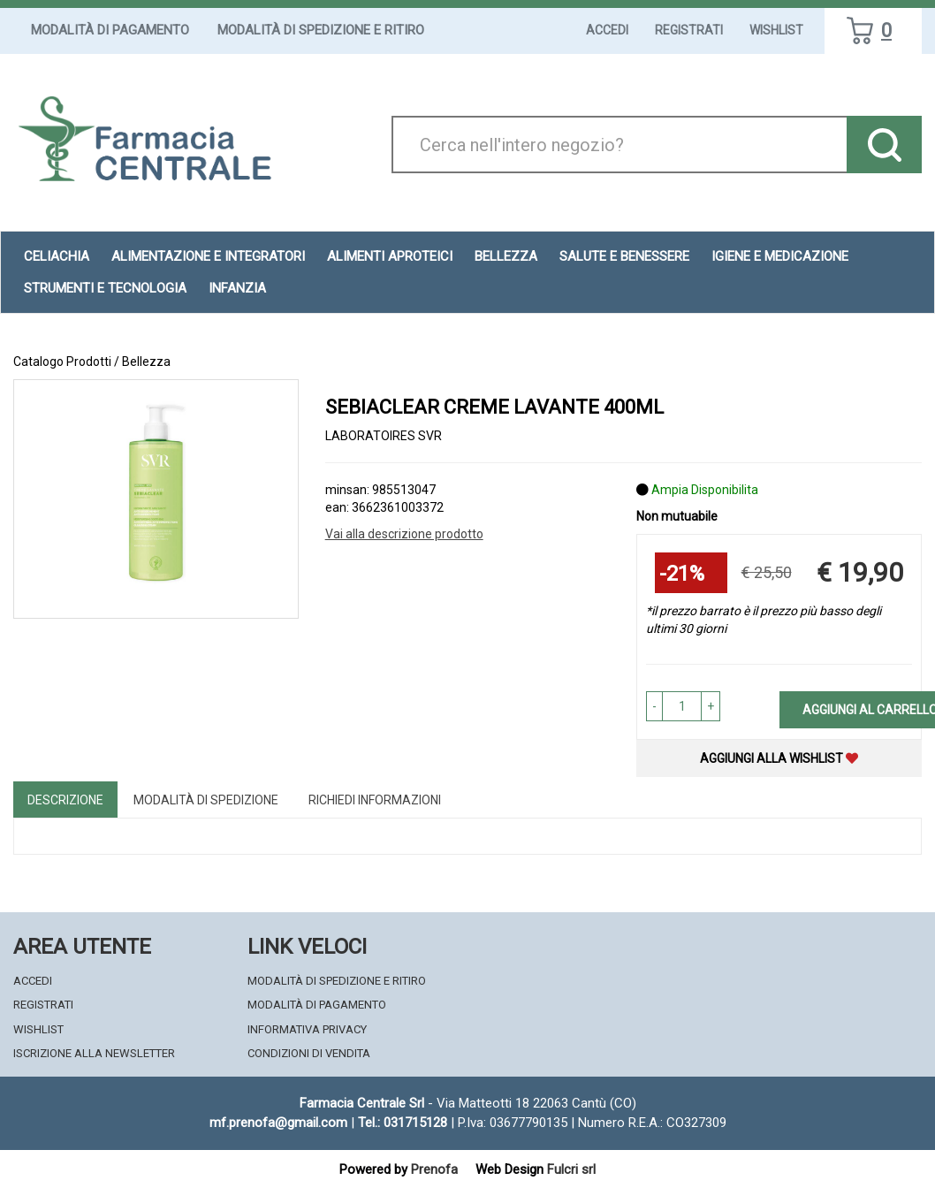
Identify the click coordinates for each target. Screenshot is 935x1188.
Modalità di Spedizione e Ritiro (320, 30)
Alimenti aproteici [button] (389, 256)
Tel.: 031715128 (402, 1123)
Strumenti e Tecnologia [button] (105, 288)
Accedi (607, 30)
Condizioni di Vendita (308, 1053)
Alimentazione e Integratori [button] (208, 256)
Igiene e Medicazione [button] (779, 256)
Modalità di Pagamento (110, 30)
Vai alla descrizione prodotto (404, 534)
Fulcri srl (571, 1169)
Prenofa (434, 1169)
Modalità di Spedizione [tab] (205, 800)
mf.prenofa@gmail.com (278, 1123)
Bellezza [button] (506, 256)
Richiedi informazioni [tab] (374, 800)
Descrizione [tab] (65, 800)
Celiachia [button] (56, 256)
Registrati (689, 30)
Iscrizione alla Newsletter (94, 1053)
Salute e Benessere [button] (624, 256)
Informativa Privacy (307, 1029)
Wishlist (776, 30)
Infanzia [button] (237, 288)
